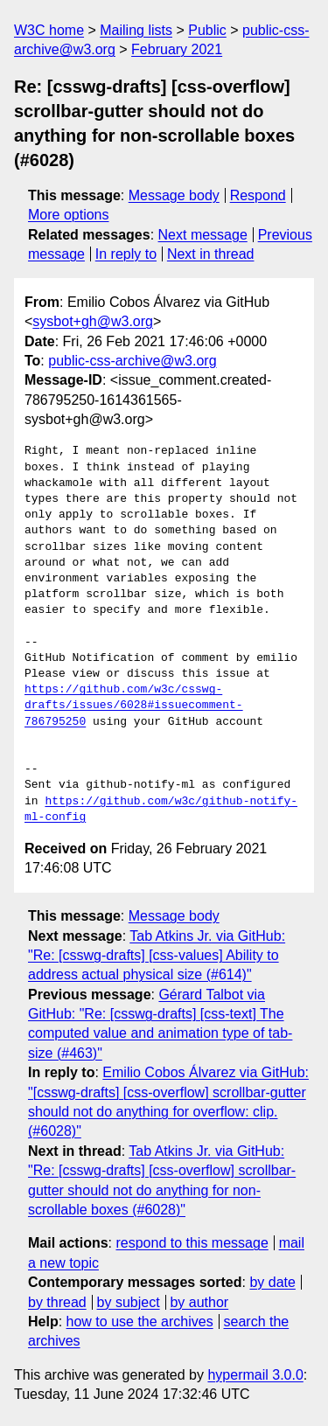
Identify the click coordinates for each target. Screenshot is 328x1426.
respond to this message (191, 1242)
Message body (174, 195)
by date (272, 1282)
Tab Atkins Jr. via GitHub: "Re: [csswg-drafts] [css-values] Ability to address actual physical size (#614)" (156, 956)
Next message (203, 234)
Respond (258, 195)
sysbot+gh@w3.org (92, 321)
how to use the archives (139, 1321)
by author (199, 1302)
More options (68, 214)
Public (207, 30)
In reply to (126, 254)
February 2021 (176, 49)
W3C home (49, 30)
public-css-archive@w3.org (132, 360)
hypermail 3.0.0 (255, 1374)
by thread (57, 1302)
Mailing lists (136, 30)
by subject (128, 1302)
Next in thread (211, 254)
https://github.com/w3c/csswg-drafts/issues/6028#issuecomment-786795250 (133, 705)
